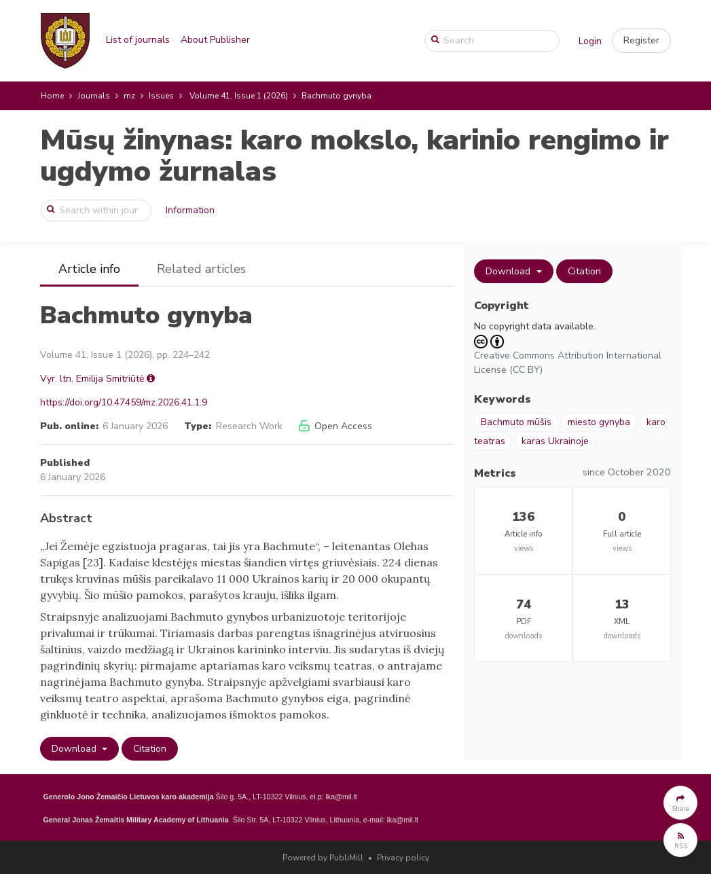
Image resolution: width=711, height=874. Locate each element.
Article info (89, 269)
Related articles (201, 269)
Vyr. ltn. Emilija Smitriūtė (92, 378)
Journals (93, 95)
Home (52, 95)
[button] (641, 41)
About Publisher (215, 39)
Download (75, 748)
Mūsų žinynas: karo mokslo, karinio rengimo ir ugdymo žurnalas (354, 156)
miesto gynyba (599, 422)
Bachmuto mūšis (516, 422)
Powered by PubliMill (322, 857)
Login (590, 41)
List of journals (138, 39)
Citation (149, 748)
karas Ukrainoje (555, 441)
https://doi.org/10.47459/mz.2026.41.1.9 (123, 402)
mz (129, 95)
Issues (161, 95)
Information (190, 210)
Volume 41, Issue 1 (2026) (238, 95)
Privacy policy (403, 857)
